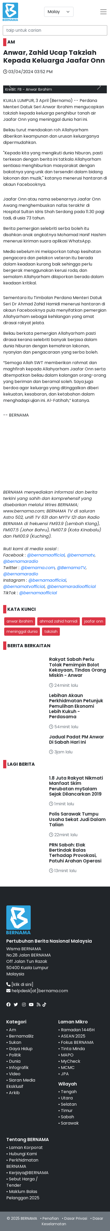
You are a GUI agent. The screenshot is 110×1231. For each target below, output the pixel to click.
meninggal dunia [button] (22, 631)
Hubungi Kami (23, 1154)
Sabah (67, 1117)
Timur (67, 1111)
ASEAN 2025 (73, 1036)
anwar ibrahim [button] (20, 621)
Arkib (14, 1093)
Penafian (51, 1218)
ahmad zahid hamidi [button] (58, 621)
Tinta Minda (73, 1049)
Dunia (14, 1061)
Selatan (69, 1104)
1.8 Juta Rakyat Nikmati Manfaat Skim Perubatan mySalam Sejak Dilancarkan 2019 (76, 786)
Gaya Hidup (21, 1049)
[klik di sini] (22, 984)
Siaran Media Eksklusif (20, 1083)
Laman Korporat (26, 1147)
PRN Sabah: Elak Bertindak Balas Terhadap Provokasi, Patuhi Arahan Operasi (75, 853)
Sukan (15, 1042)
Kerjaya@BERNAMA (29, 1173)
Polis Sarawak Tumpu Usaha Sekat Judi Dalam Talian (77, 819)
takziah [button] (50, 631)
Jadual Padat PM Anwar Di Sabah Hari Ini (76, 739)
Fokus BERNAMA (77, 1042)
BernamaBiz (21, 1036)
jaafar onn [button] (93, 621)
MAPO (67, 1055)
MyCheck (70, 1061)
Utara (67, 1098)
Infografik (19, 1068)
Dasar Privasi (75, 1218)
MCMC (68, 1068)
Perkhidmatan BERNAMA (22, 1163)
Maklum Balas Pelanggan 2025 (22, 1195)
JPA (65, 1074)
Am (12, 1030)
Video (14, 1074)
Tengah (69, 1092)
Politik (15, 1055)
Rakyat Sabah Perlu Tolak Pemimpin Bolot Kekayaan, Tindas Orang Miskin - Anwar (77, 667)
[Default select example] (59, 12)
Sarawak (70, 1123)
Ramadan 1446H (78, 1030)
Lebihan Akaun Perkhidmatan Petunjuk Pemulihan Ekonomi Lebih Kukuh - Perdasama (76, 706)
